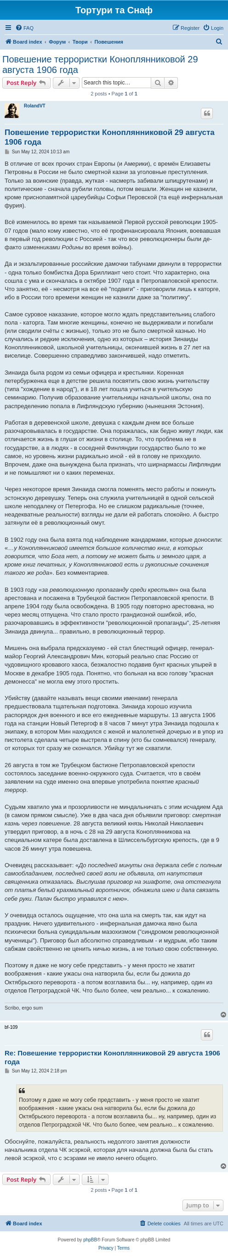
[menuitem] (24, 28)
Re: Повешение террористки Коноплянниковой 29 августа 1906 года (112, 1057)
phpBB (90, 1239)
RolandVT (35, 105)
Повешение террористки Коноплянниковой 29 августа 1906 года (100, 64)
